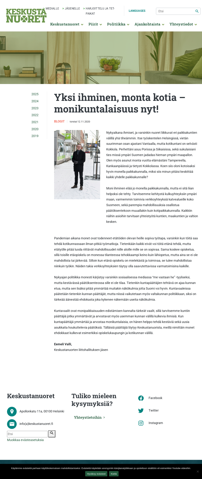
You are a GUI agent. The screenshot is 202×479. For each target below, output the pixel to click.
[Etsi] (178, 11)
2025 (34, 94)
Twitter (154, 410)
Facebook (155, 398)
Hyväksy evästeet (96, 473)
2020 (34, 129)
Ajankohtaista (148, 24)
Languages (137, 10)
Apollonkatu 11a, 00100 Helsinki (41, 411)
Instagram (156, 423)
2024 (34, 101)
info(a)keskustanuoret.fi (36, 424)
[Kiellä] (197, 471)
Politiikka (116, 24)
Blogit (59, 121)
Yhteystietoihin (88, 417)
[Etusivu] (26, 15)
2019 (34, 136)
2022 (34, 115)
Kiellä (114, 473)
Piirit (93, 24)
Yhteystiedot (181, 24)
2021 (34, 122)
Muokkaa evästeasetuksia (25, 440)
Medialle (52, 8)
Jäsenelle (72, 8)
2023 (34, 108)
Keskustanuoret (65, 24)
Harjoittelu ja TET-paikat (100, 11)
